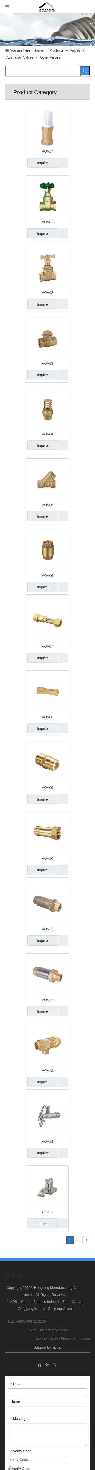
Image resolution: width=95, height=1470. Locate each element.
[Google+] (47, 1362)
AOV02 (47, 293)
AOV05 (47, 505)
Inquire (37, 163)
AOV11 (47, 929)
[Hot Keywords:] (85, 70)
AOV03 (47, 363)
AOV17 (47, 151)
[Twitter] (55, 1362)
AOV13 (47, 1071)
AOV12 (47, 1000)
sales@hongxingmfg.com (70, 1336)
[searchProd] (43, 71)
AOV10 (47, 858)
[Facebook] (39, 1362)
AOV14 (47, 1141)
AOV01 (47, 222)
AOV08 (47, 717)
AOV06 (47, 576)
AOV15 (47, 1212)
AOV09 (47, 788)
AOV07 (47, 646)
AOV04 (47, 434)
